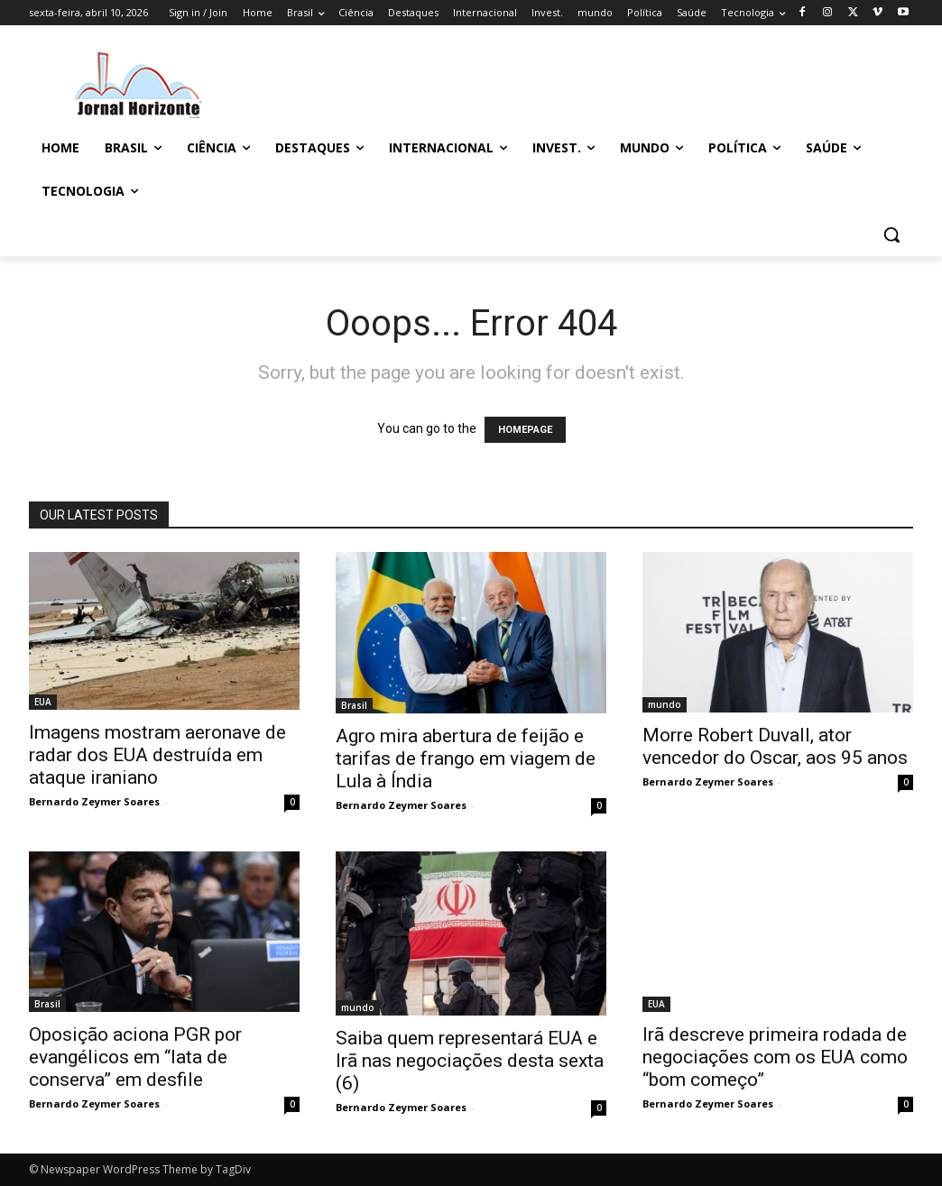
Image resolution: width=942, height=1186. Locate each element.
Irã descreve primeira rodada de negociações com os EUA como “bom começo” (775, 1057)
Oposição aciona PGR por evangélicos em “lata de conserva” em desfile (135, 1057)
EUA (42, 701)
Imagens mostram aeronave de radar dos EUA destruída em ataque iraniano (157, 755)
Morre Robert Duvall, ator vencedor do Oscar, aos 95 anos (775, 746)
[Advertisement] (452, 82)
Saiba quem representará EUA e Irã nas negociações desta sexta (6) (470, 1060)
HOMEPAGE (525, 430)
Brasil (354, 705)
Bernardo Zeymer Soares (94, 801)
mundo (664, 704)
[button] (891, 234)
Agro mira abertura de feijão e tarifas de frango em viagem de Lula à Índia (466, 758)
